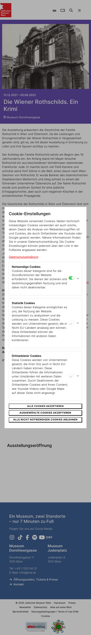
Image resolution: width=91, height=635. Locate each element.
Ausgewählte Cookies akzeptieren (45, 412)
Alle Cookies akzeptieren (45, 406)
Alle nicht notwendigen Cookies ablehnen (45, 419)
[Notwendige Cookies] (72, 278)
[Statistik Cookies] (72, 322)
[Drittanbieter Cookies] (72, 375)
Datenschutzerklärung (23, 257)
